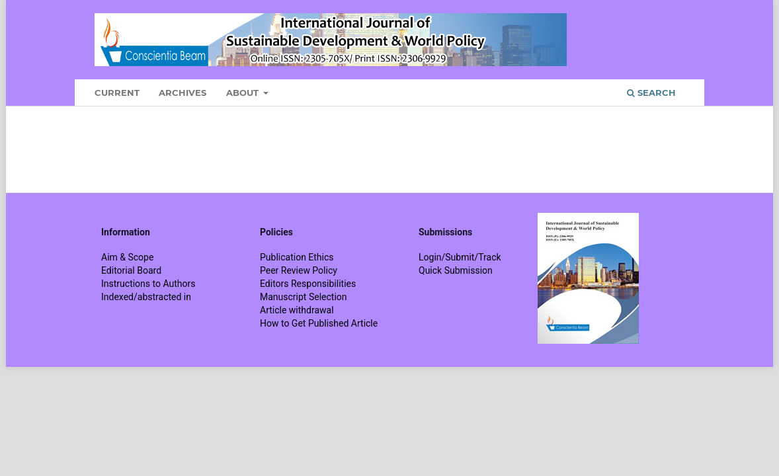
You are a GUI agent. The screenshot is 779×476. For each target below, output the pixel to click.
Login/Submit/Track (460, 257)
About (243, 92)
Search (651, 92)
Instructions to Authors (148, 283)
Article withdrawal (297, 310)
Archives (182, 92)
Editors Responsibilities (308, 283)
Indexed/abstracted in (146, 297)
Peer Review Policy (298, 270)
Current (117, 92)
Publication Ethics (297, 257)
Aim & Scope (127, 257)
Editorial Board (131, 270)
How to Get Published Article (319, 323)
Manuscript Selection (303, 297)
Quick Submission (456, 270)
